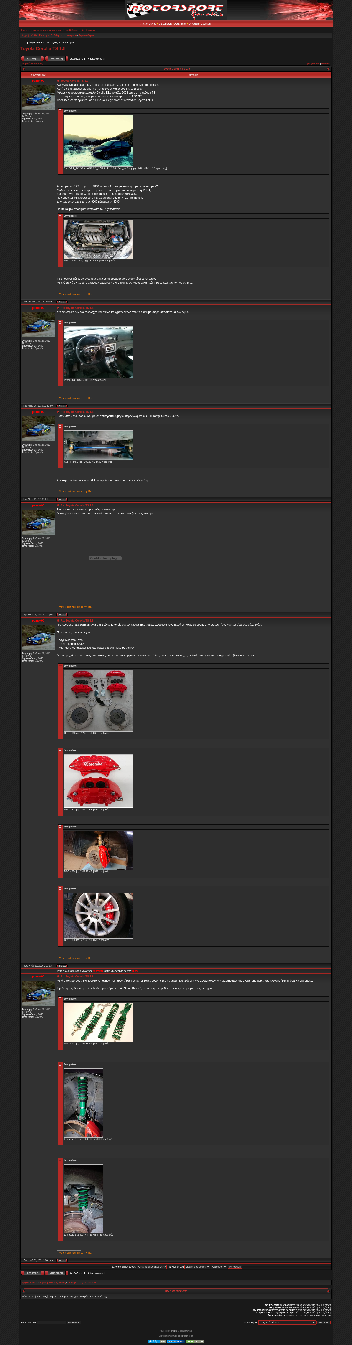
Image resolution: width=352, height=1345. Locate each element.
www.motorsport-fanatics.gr (180, 1336)
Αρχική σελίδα (29, 35)
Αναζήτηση (180, 23)
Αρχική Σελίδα (148, 23)
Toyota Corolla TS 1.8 (43, 48)
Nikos (135, 971)
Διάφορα (72, 35)
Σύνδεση (206, 23)
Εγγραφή (194, 23)
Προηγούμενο (312, 63)
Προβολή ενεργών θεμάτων (80, 30)
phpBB (174, 1331)
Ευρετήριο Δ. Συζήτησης (52, 35)
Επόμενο (325, 63)
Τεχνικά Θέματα (87, 35)
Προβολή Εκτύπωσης (32, 63)
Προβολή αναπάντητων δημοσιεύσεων (41, 30)
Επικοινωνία (165, 23)
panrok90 (98, 971)
